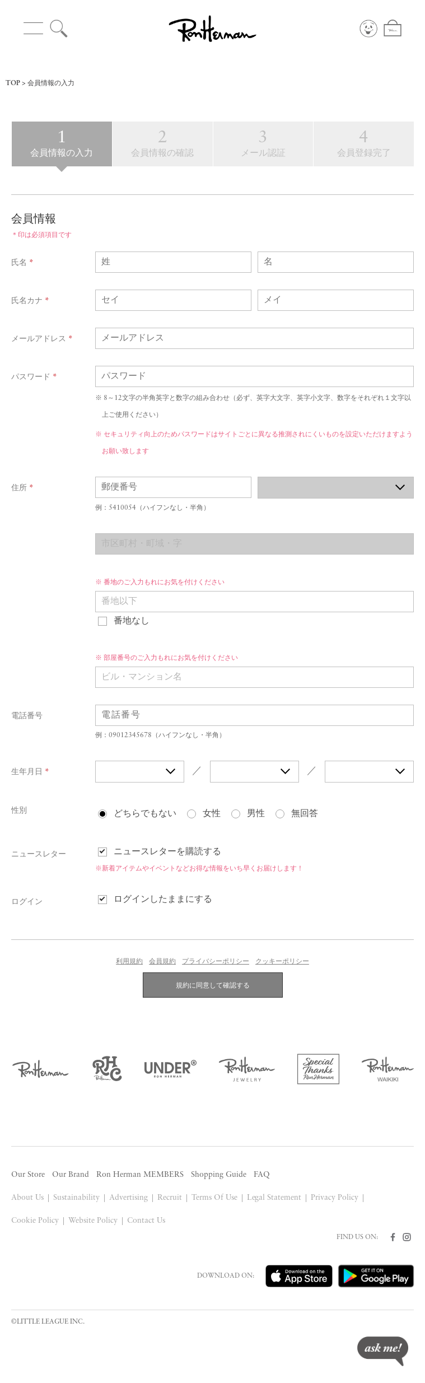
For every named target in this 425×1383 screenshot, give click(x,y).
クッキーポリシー (282, 961)
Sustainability (76, 1198)
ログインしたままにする (163, 899)
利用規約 (129, 961)
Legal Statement (274, 1198)
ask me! (382, 1351)
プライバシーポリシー (215, 961)
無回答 (304, 813)
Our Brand (70, 1175)
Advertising (128, 1198)
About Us (27, 1198)
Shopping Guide (218, 1175)
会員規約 (162, 961)
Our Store (28, 1175)
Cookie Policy (35, 1221)
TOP (13, 83)
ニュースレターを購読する (167, 852)
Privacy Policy (334, 1198)
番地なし (132, 621)
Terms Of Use (214, 1198)
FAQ (262, 1175)
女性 (212, 813)
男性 (256, 813)
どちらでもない (145, 813)
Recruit (169, 1198)
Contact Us (146, 1221)
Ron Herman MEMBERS (140, 1175)
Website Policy (93, 1221)
